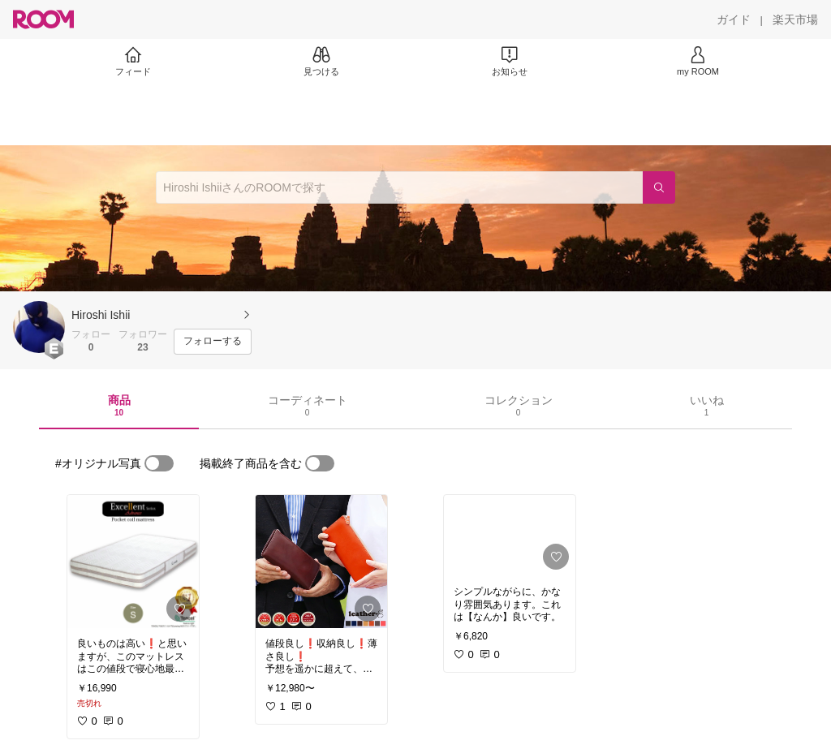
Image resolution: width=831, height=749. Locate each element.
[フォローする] (213, 342)
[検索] (659, 187)
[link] (133, 561)
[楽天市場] (795, 19)
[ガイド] (734, 19)
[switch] (159, 463)
